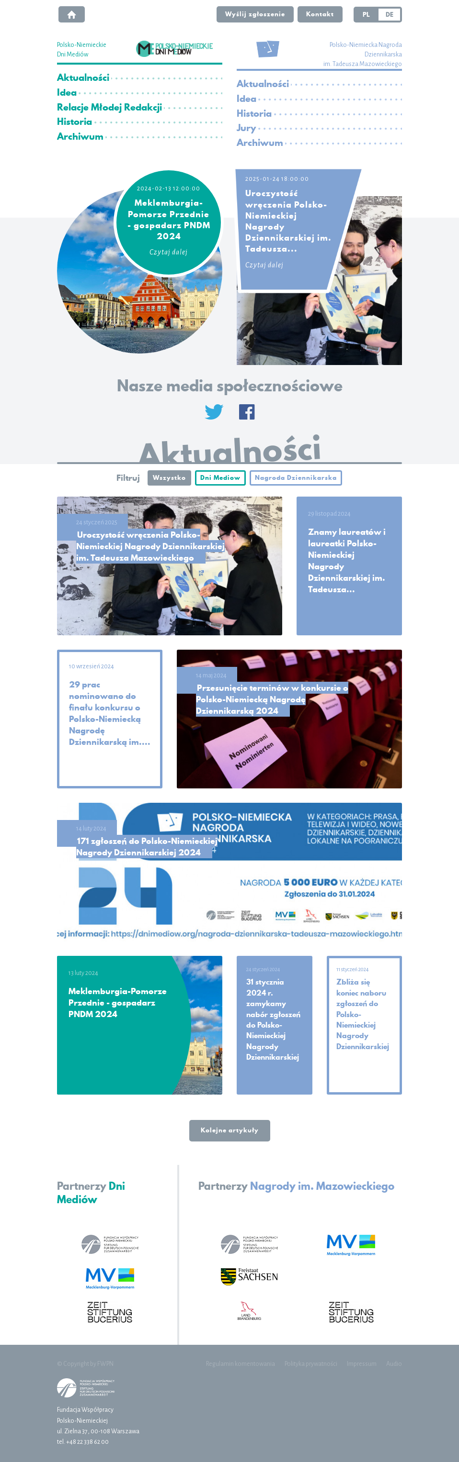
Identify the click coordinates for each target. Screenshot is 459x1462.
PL (366, 14)
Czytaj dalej (168, 252)
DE (389, 14)
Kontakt (320, 14)
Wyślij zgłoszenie (255, 14)
